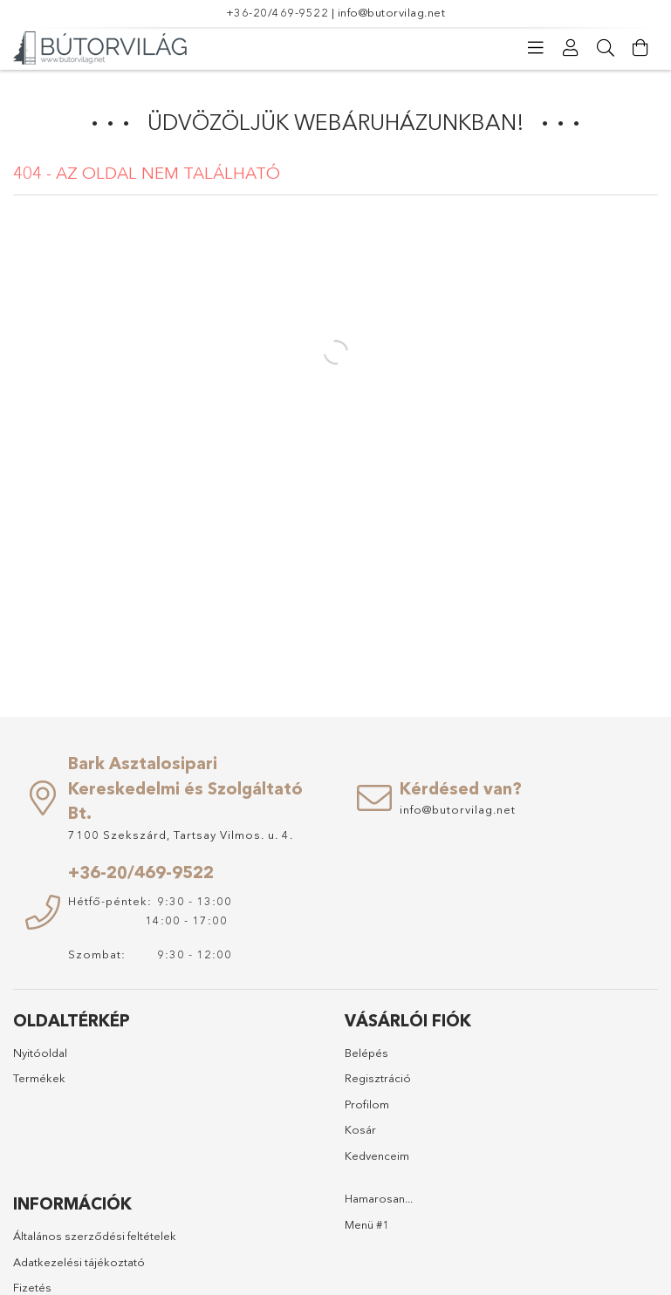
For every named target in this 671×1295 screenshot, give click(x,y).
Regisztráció (378, 1078)
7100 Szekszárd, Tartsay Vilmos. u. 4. (180, 835)
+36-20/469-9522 (277, 12)
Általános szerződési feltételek (94, 1236)
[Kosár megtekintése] (640, 48)
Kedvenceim (377, 1155)
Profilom (367, 1104)
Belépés (366, 1053)
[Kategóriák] (535, 48)
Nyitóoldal (40, 1053)
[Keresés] (605, 48)
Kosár (360, 1129)
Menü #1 (367, 1224)
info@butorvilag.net (392, 12)
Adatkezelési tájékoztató (79, 1262)
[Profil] (570, 48)
